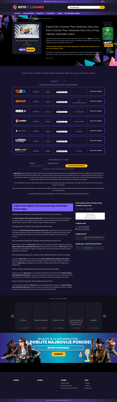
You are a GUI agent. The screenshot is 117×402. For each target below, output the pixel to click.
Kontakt (87, 383)
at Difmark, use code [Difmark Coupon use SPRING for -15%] (55, 2)
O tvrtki (87, 385)
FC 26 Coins (50, 13)
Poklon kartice (28, 13)
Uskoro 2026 (65, 383)
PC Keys (18, 13)
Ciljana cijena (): (53, 163)
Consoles (40, 13)
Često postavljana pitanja (69, 388)
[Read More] (74, 58)
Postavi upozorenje (76, 166)
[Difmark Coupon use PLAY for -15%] (58, 198)
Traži (102, 7)
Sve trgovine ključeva (72, 13)
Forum (60, 13)
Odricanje (88, 388)
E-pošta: (32, 163)
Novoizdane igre (66, 385)
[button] (12, 316)
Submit (58, 354)
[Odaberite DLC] (58, 81)
